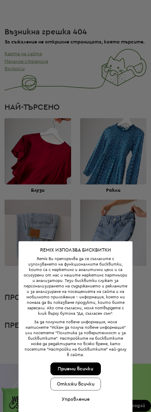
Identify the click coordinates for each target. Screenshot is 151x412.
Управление (74, 383)
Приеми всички (74, 353)
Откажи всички (74, 368)
